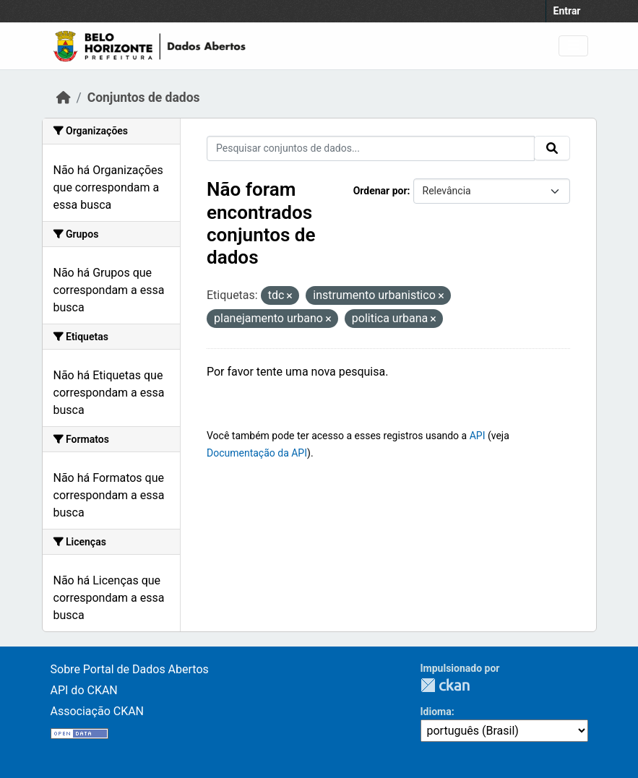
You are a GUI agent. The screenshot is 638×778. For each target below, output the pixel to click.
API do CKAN (84, 690)
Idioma (436, 711)
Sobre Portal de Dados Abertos (130, 669)
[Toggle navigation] (573, 45)
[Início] (63, 97)
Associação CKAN (98, 711)
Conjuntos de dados (143, 97)
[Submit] (552, 148)
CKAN (445, 685)
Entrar (567, 11)
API (478, 435)
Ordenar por (380, 190)
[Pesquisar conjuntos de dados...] (371, 148)
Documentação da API (257, 453)
